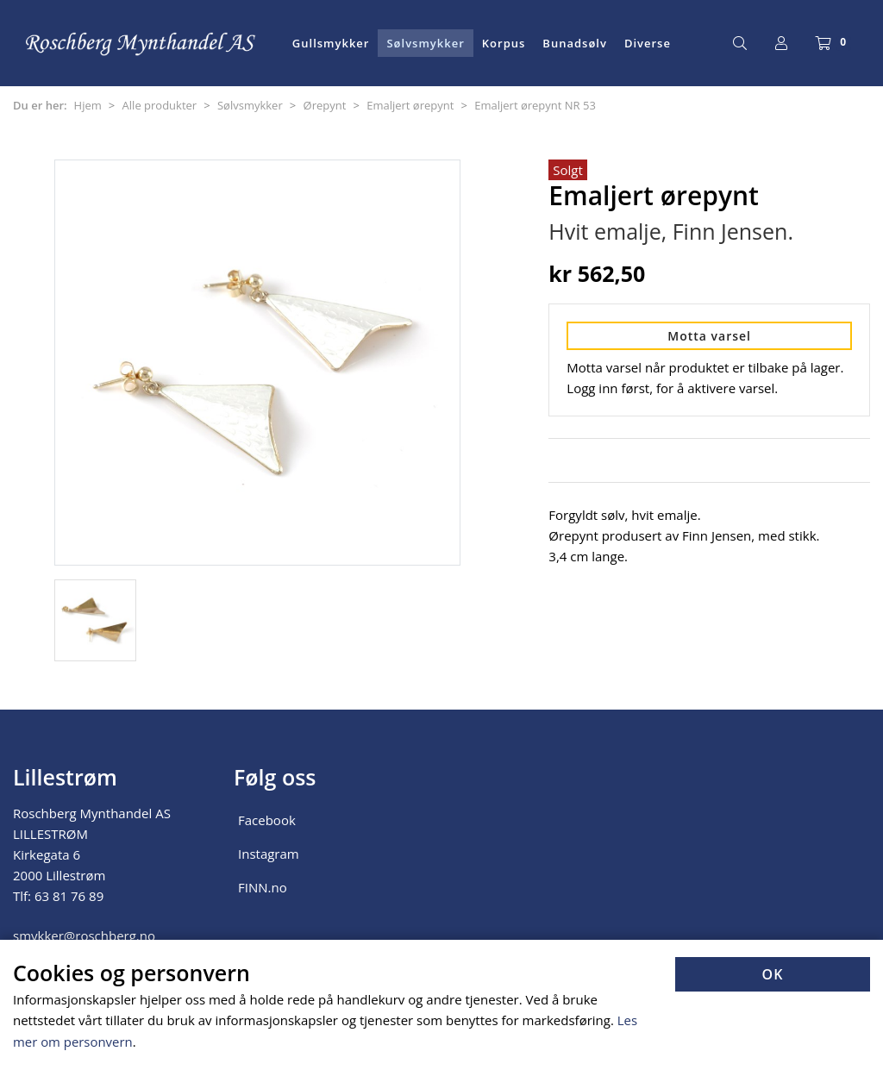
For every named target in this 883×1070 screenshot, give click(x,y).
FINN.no (262, 887)
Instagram (268, 853)
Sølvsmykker (425, 43)
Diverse (647, 43)
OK (773, 976)
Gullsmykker (331, 43)
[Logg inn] (781, 43)
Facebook (267, 820)
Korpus (504, 43)
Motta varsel (709, 336)
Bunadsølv (574, 43)
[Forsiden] (141, 43)
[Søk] (740, 43)
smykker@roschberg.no (84, 935)
